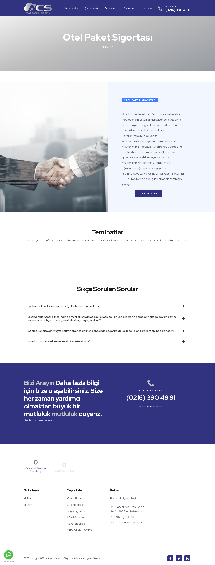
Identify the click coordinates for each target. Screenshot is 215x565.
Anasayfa (71, 8)
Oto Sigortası (75, 505)
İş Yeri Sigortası (76, 517)
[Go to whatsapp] (8, 554)
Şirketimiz (91, 8)
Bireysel (110, 8)
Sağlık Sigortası (76, 511)
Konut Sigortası (76, 498)
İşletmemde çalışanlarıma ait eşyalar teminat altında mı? (64, 306)
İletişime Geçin (150, 406)
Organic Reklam (92, 558)
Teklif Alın (148, 193)
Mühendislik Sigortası (79, 530)
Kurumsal (129, 8)
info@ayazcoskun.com (130, 522)
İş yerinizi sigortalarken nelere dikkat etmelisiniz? (59, 341)
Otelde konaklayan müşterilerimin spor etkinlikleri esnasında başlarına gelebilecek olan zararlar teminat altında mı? (102, 331)
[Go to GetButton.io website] (8, 561)
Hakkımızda (31, 498)
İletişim (147, 8)
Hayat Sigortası (76, 524)
